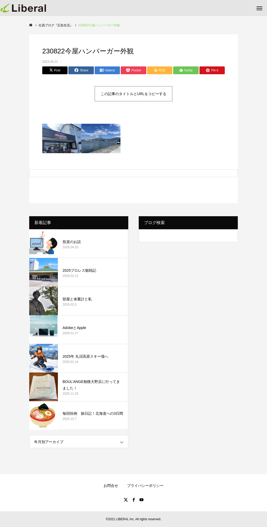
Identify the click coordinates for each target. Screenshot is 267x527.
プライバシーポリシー (145, 485)
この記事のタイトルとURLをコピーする (133, 94)
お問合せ (111, 485)
